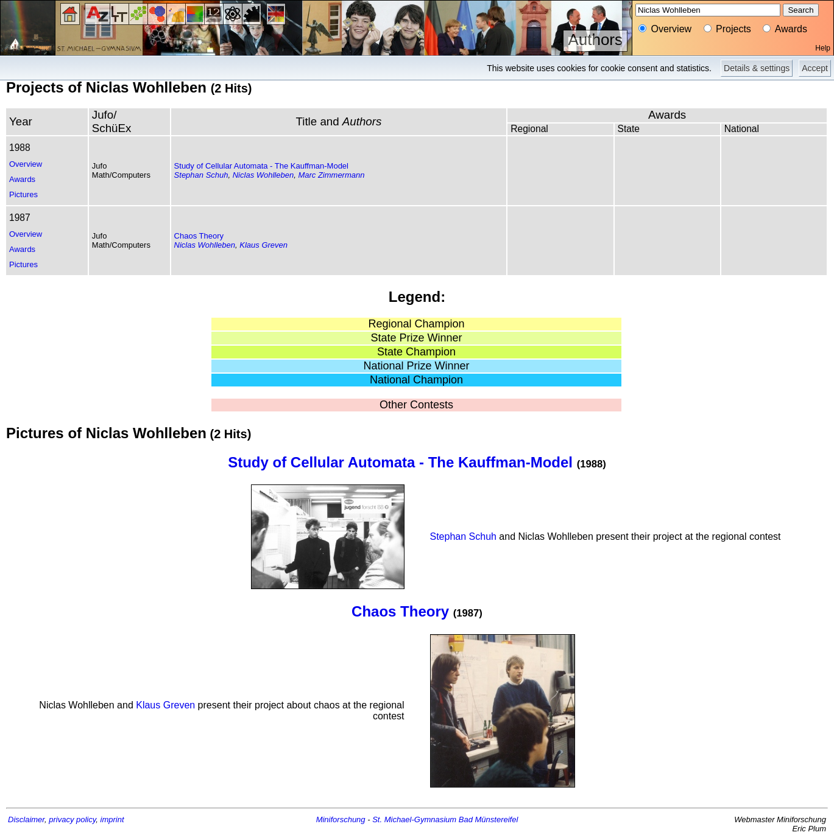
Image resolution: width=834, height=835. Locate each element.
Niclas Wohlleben (263, 175)
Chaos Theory (199, 235)
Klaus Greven (263, 245)
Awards (22, 179)
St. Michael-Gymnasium (414, 819)
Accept (815, 68)
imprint (112, 819)
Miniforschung (341, 819)
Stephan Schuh (201, 175)
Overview (25, 164)
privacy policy (72, 819)
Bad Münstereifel (488, 819)
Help (822, 48)
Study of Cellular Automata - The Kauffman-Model (261, 165)
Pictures (23, 194)
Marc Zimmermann (331, 175)
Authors (595, 39)
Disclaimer (26, 819)
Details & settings (757, 68)
